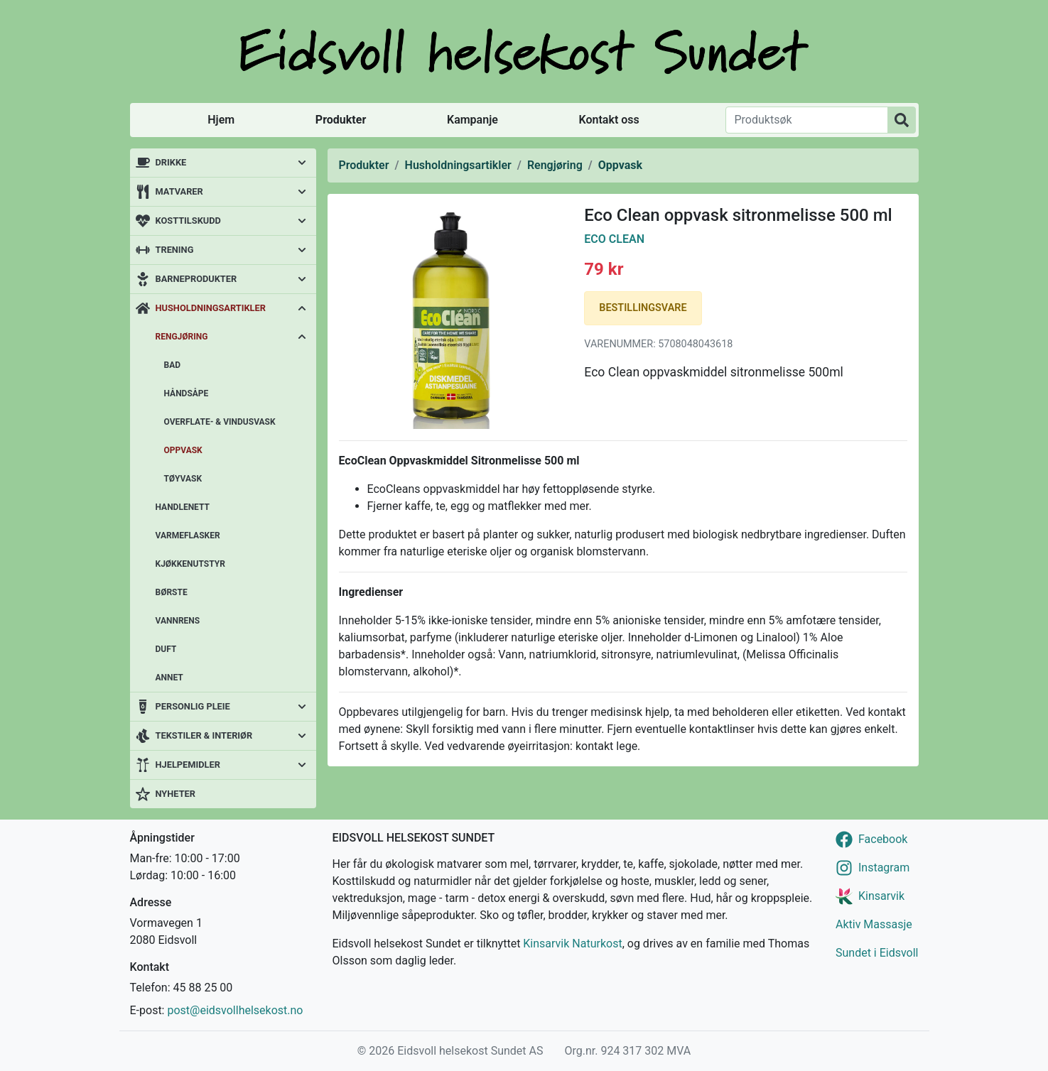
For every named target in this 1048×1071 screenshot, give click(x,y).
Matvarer (179, 191)
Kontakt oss (609, 119)
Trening (175, 249)
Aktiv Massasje (874, 924)
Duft (166, 649)
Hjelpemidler (188, 764)
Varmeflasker (188, 535)
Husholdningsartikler (211, 308)
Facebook (882, 839)
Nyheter (175, 793)
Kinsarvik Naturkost (572, 943)
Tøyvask (183, 479)
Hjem (220, 119)
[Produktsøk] (806, 120)
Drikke (171, 162)
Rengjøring (182, 337)
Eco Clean (614, 239)
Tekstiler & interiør (204, 735)
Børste (172, 592)
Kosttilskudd (188, 220)
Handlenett (183, 507)
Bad (172, 365)
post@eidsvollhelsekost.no (235, 1010)
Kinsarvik (881, 896)
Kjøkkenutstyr (190, 564)
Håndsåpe (186, 393)
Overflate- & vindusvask (220, 422)
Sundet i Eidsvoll (877, 952)
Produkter (340, 119)
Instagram (883, 867)
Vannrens (178, 621)
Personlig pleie (193, 706)
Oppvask (183, 450)
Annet (169, 678)
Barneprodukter (196, 278)
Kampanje (472, 119)
